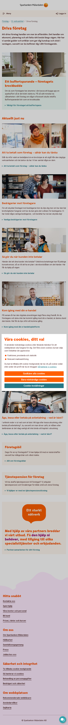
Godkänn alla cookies (34, 373)
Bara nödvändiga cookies (34, 379)
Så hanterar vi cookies (47, 367)
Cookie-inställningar (34, 385)
